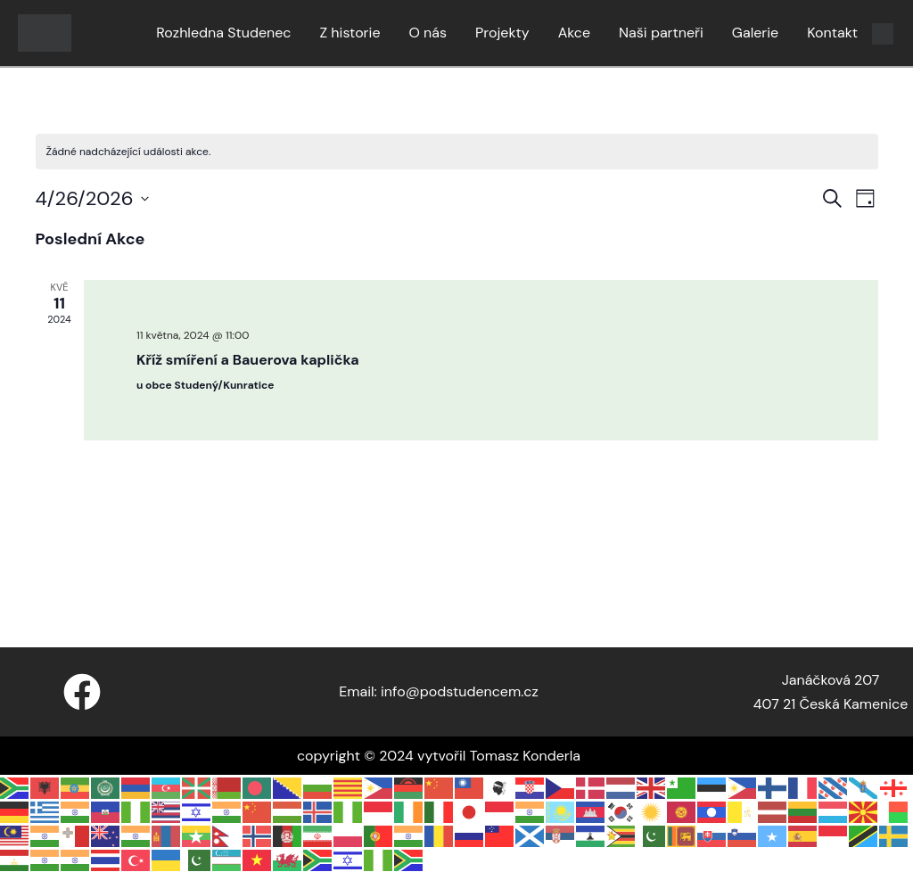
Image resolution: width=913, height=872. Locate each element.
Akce (574, 32)
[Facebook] (82, 692)
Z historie (349, 32)
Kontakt (832, 32)
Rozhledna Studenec (223, 32)
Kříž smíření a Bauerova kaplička (247, 359)
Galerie (755, 32)
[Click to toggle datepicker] (92, 198)
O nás (427, 32)
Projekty (502, 32)
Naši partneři (661, 32)
